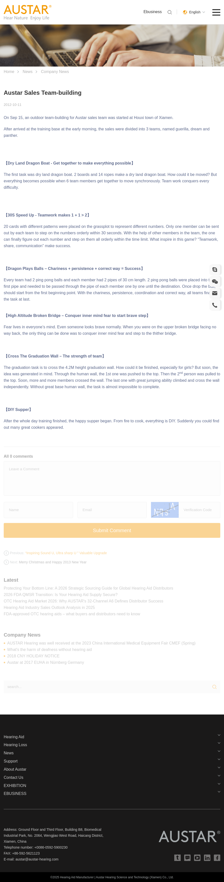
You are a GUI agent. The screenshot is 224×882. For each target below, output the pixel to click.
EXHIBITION (15, 786)
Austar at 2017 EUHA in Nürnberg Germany (45, 664)
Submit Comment (112, 532)
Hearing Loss (15, 745)
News (28, 72)
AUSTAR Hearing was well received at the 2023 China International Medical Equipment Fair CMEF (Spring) (101, 645)
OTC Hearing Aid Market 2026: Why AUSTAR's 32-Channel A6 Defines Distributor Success (83, 603)
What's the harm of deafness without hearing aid (49, 651)
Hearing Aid (14, 737)
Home (9, 72)
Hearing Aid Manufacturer (77, 877)
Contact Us (13, 777)
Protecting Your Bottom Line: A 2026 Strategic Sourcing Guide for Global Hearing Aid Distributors (88, 590)
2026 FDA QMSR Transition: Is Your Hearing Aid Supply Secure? (61, 597)
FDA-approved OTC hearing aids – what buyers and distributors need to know (72, 616)
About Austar (15, 769)
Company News (55, 72)
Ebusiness (153, 12)
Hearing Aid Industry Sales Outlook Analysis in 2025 (49, 609)
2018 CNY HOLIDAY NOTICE (33, 658)
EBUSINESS (15, 793)
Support (11, 761)
